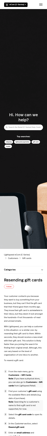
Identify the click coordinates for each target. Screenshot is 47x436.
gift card (35, 142)
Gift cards (26, 258)
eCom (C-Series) (16, 4)
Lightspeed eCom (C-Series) (17, 255)
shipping (9, 142)
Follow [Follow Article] (9, 286)
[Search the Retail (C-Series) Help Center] (23, 127)
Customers (13, 258)
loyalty (8, 146)
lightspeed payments (22, 142)
